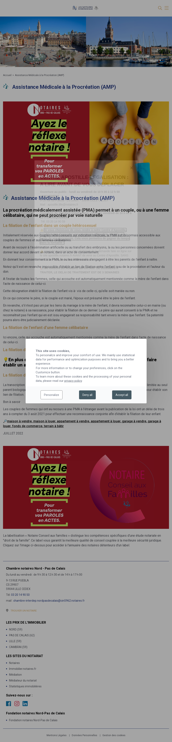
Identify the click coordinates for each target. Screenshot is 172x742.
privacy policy (73, 381)
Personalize (51, 395)
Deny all (87, 395)
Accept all (122, 395)
